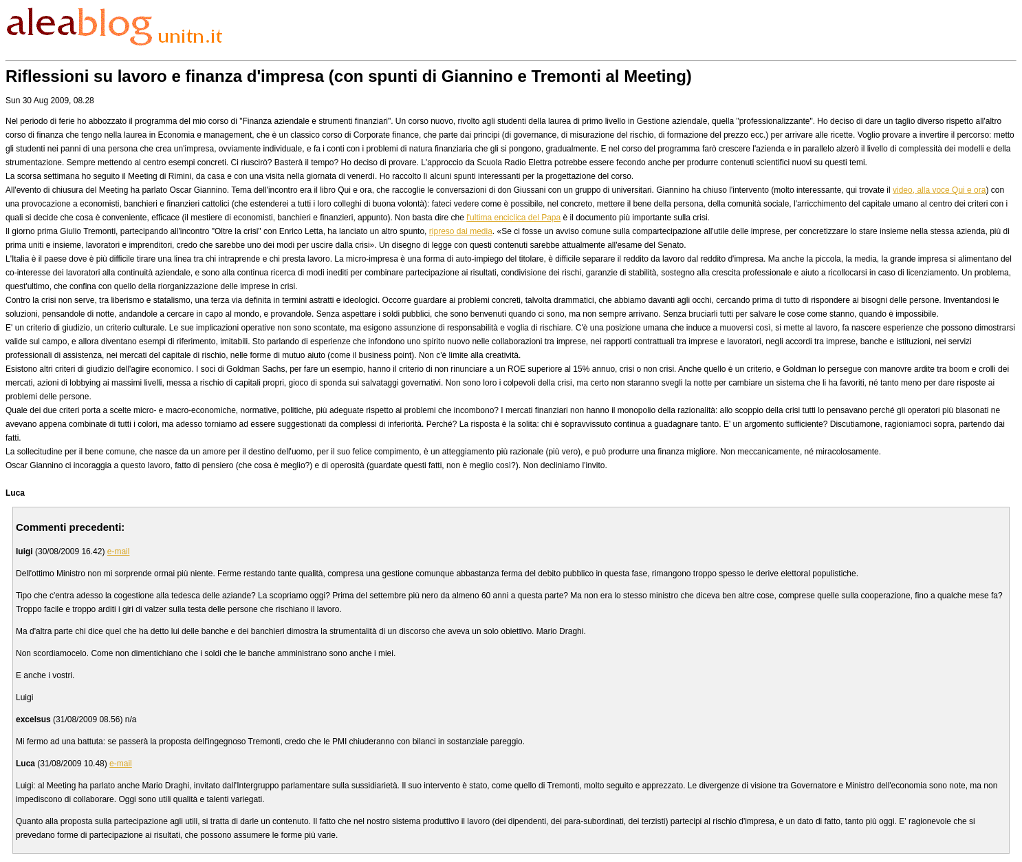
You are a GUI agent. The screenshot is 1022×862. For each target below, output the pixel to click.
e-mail (118, 551)
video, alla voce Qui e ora (939, 190)
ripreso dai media (460, 231)
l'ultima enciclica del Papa (513, 217)
